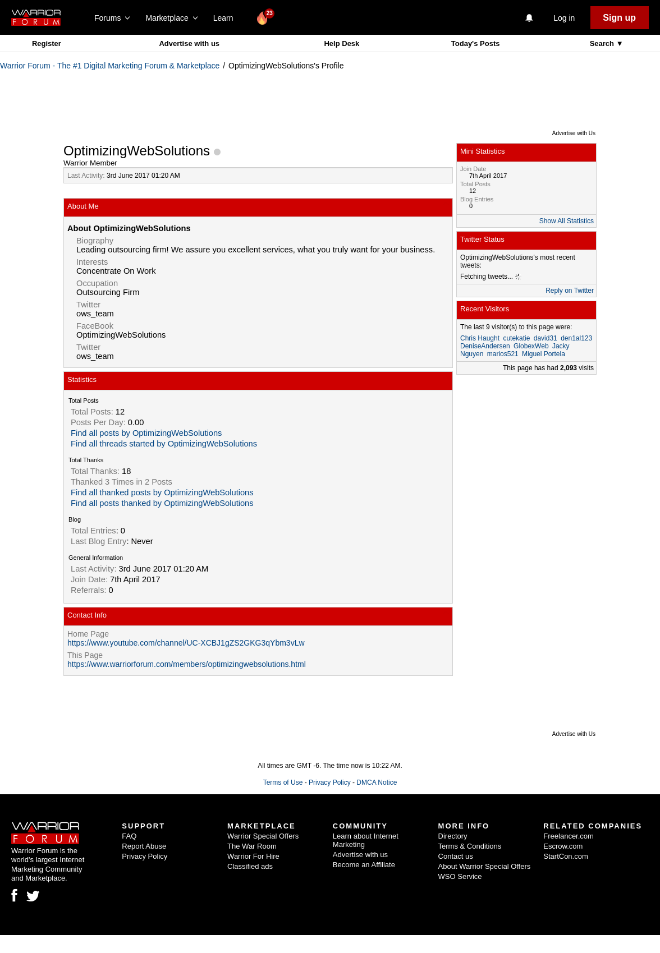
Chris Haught (479, 338)
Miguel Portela (543, 354)
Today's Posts (475, 43)
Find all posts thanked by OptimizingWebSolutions (162, 503)
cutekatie (516, 338)
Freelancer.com (568, 836)
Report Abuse (144, 846)
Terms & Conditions (470, 846)
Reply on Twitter (570, 290)
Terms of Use (283, 782)
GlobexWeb (531, 346)
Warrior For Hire (253, 856)
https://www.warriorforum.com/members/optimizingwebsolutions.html (186, 664)
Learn (226, 17)
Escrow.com (563, 846)
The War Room (252, 846)
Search (603, 43)
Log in (564, 17)
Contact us (455, 856)
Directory (452, 836)
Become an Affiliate (364, 864)
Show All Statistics (566, 221)
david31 (545, 338)
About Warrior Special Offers (484, 866)
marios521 (503, 354)
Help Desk (341, 43)
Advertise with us (189, 43)
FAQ (129, 836)
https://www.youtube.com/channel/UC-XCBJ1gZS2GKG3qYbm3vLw (186, 642)
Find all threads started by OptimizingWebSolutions (164, 443)
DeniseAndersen (485, 346)
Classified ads (250, 866)
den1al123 (576, 338)
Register (46, 43)
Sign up (619, 17)
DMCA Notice (376, 782)
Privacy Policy (330, 782)
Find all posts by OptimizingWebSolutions (146, 433)
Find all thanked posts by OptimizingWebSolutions (162, 492)
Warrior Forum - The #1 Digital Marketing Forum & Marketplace (109, 65)
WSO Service (460, 876)
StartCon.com (565, 856)
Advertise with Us (573, 133)
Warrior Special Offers (263, 836)
